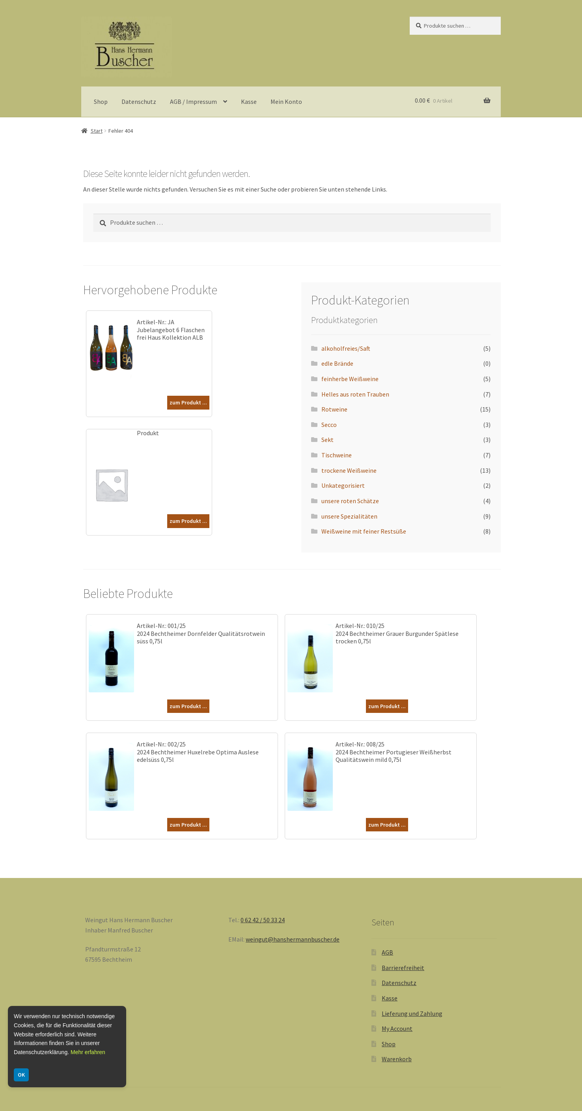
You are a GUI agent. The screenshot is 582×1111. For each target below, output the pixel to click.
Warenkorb (397, 1059)
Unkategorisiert (343, 485)
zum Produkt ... (188, 402)
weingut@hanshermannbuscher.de (293, 939)
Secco (329, 425)
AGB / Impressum (193, 101)
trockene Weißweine (349, 470)
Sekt (327, 440)
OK (21, 1074)
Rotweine (334, 409)
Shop (101, 101)
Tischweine (336, 455)
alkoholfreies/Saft (345, 348)
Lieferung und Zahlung (412, 1013)
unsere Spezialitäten (349, 516)
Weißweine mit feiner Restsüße (363, 531)
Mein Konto (286, 101)
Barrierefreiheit (403, 968)
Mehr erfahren (88, 1052)
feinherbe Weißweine (350, 379)
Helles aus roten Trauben (355, 394)
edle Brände (337, 363)
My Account (397, 1028)
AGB (387, 952)
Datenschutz (138, 101)
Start (97, 130)
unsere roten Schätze (350, 501)
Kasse (249, 101)
